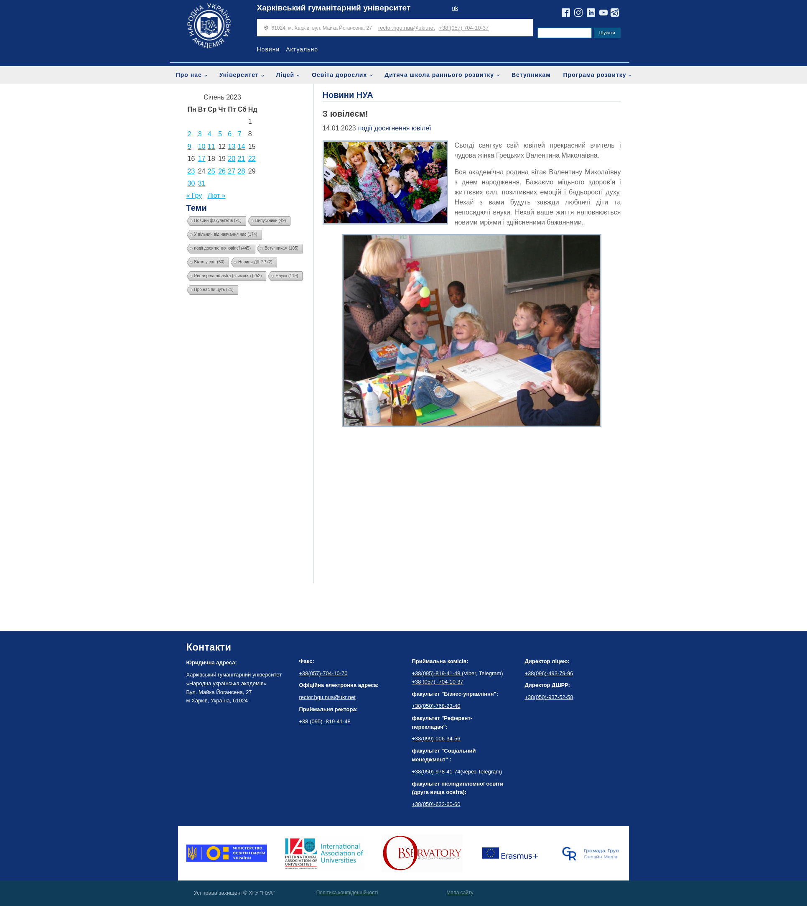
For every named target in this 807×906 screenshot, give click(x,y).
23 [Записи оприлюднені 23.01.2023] (191, 171)
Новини (268, 49)
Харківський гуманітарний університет (334, 7)
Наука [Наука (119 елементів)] (286, 275)
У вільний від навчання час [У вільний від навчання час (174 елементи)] (225, 234)
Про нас (189, 74)
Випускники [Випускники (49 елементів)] (270, 220)
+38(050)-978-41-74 (436, 771)
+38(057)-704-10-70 (323, 673)
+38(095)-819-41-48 (437, 673)
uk (455, 8)
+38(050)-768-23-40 (436, 706)
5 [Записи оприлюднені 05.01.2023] (220, 134)
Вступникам (531, 74)
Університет (239, 74)
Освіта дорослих (339, 74)
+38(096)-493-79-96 (549, 673)
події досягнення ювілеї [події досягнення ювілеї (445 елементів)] (222, 248)
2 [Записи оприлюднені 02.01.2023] (189, 134)
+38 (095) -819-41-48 (325, 721)
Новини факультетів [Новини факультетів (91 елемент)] (218, 220)
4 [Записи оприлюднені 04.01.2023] (209, 134)
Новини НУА (348, 95)
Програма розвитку (594, 74)
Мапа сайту (459, 893)
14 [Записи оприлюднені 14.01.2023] (241, 146)
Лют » (217, 195)
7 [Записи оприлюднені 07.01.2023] (240, 134)
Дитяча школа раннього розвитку (439, 74)
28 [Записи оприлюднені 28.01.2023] (241, 171)
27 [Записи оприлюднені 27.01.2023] (231, 171)
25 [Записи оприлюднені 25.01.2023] (211, 171)
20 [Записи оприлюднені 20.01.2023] (231, 158)
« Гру (194, 195)
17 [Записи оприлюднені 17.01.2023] (202, 158)
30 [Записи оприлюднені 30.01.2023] (191, 183)
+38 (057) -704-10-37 (437, 682)
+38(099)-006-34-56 (436, 738)
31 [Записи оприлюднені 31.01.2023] (202, 183)
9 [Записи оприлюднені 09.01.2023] (189, 146)
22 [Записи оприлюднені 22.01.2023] (252, 158)
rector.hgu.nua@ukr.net (406, 28)
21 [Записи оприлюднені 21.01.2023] (241, 158)
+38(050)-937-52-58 (549, 697)
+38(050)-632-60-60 (436, 804)
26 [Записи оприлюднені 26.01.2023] (222, 171)
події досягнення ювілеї (394, 128)
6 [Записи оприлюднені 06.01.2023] (230, 134)
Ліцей (285, 74)
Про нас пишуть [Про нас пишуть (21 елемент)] (214, 289)
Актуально (302, 49)
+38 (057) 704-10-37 (464, 28)
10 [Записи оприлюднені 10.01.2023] (202, 146)
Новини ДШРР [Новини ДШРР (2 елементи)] (255, 262)
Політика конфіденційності (347, 893)
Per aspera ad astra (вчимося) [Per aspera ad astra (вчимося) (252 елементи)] (228, 275)
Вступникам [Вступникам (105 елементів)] (281, 248)
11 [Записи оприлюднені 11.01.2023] (211, 146)
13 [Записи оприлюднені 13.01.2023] (231, 146)
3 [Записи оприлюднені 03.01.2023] (200, 134)
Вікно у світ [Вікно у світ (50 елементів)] (209, 262)
